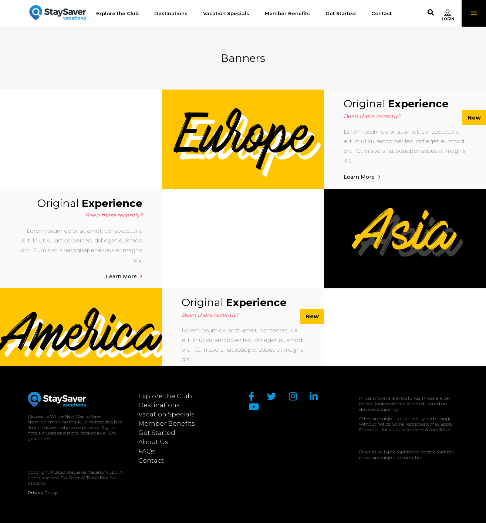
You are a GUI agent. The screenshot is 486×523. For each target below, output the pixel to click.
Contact (151, 460)
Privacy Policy (42, 492)
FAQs (146, 451)
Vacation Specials (166, 414)
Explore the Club (165, 396)
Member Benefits (166, 423)
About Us (153, 442)
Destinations (159, 405)
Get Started (156, 432)
